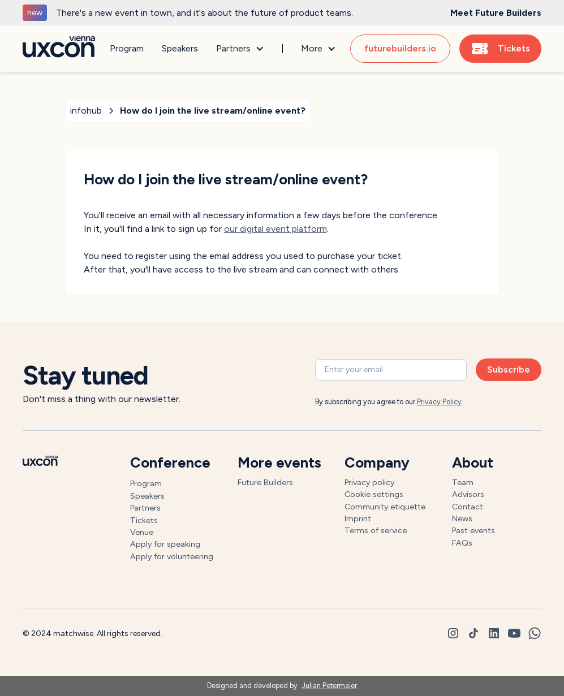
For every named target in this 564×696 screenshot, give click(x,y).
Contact (467, 507)
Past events (473, 530)
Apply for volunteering (171, 556)
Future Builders (265, 482)
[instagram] (453, 633)
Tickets (144, 520)
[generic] (282, 12)
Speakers (180, 48)
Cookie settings (374, 494)
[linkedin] (494, 633)
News (462, 518)
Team (462, 482)
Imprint (358, 518)
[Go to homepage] (59, 49)
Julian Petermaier (329, 685)
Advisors (468, 494)
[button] (240, 48)
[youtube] (514, 633)
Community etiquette (385, 507)
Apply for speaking (165, 544)
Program (127, 48)
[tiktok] (473, 633)
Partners (145, 508)
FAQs (462, 543)
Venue (141, 532)
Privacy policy (369, 482)
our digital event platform (275, 228)
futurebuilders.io (400, 48)
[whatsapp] (534, 633)
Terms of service (376, 530)
